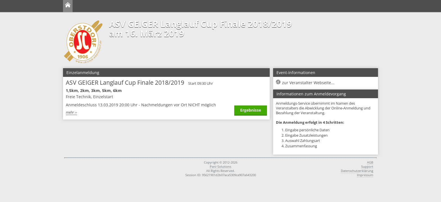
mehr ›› (71, 112)
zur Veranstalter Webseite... (308, 82)
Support (367, 166)
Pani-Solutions (220, 166)
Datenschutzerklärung (357, 171)
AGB (370, 162)
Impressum (365, 175)
